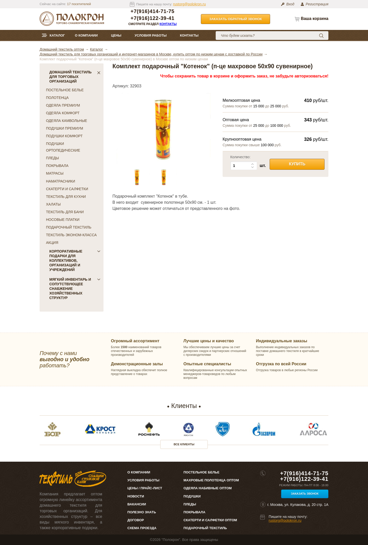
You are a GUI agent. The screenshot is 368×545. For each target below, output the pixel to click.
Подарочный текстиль (205, 528)
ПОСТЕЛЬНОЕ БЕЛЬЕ (65, 90)
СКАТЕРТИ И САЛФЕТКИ (67, 189)
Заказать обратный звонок (235, 19)
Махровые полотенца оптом (211, 480)
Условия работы (151, 35)
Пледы (189, 504)
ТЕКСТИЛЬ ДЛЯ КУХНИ (66, 197)
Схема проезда (142, 528)
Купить (297, 164)
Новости (136, 496)
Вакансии (137, 504)
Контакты (168, 24)
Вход (290, 4)
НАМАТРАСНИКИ (60, 181)
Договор (136, 520)
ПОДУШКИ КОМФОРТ (64, 136)
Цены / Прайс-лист (145, 488)
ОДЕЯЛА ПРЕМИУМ (63, 105)
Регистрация (317, 4)
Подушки (192, 496)
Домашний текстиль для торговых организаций (74, 77)
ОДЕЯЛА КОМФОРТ (62, 113)
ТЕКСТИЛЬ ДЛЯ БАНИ (65, 212)
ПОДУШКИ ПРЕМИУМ (64, 128)
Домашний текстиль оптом (62, 49)
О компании (86, 35)
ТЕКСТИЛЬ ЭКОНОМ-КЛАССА (71, 235)
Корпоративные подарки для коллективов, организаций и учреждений (74, 260)
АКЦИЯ (52, 243)
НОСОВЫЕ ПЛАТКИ (62, 220)
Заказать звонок (305, 493)
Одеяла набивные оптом (207, 488)
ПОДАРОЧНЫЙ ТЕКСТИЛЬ (68, 227)
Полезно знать (142, 512)
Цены (116, 35)
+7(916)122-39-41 (153, 18)
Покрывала (194, 512)
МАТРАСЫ (54, 173)
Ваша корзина (314, 18)
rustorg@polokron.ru (189, 4)
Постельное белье (201, 472)
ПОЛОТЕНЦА (57, 98)
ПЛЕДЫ (52, 158)
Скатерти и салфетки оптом (210, 520)
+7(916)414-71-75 (153, 11)
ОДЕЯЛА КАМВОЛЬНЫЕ (66, 121)
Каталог (57, 35)
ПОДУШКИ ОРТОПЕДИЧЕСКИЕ (63, 147)
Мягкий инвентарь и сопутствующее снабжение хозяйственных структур (74, 288)
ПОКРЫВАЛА (57, 166)
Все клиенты (184, 444)
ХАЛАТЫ (53, 204)
